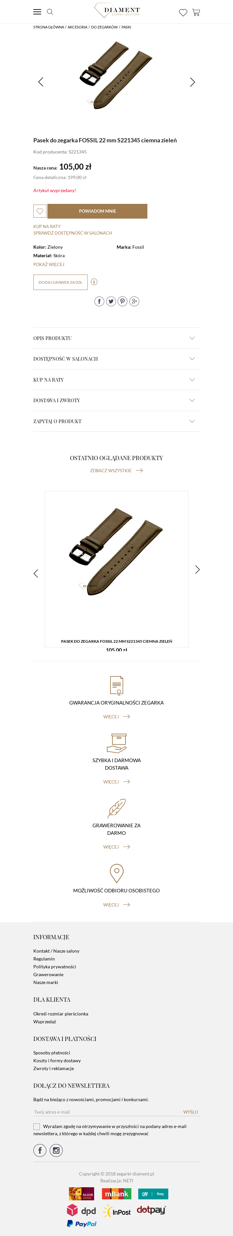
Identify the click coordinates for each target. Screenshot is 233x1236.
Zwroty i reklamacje (53, 1068)
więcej (116, 716)
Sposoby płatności (51, 1052)
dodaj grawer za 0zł (60, 282)
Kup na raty (46, 226)
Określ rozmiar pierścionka (60, 1013)
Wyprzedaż (44, 1021)
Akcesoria (77, 27)
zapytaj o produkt (114, 421)
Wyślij (190, 1112)
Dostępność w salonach (114, 358)
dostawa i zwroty (114, 400)
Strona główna (48, 27)
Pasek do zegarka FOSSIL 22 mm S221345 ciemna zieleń (116, 641)
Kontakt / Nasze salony (56, 951)
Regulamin (44, 958)
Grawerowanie (48, 974)
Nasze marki (45, 982)
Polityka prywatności (54, 966)
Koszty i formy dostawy (57, 1060)
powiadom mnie (97, 211)
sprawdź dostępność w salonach (72, 233)
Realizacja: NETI (116, 1180)
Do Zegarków (104, 27)
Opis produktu (114, 338)
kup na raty (114, 379)
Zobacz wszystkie (116, 470)
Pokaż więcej (48, 264)
